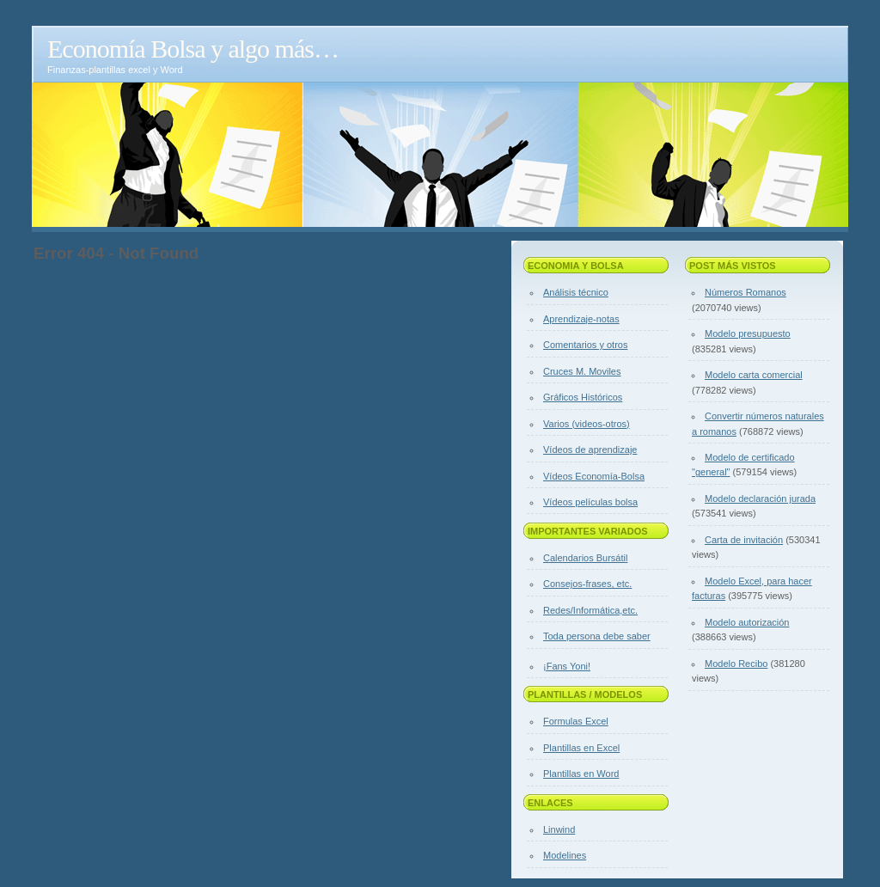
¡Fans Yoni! (566, 666)
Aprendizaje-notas (581, 319)
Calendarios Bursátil (585, 558)
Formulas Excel (575, 721)
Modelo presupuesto (748, 333)
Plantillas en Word (581, 773)
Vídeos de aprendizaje (590, 449)
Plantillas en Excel (581, 748)
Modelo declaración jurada (760, 498)
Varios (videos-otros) (586, 424)
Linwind (559, 829)
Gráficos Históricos (582, 397)
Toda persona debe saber (597, 636)
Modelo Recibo (736, 663)
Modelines (564, 855)
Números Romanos (745, 292)
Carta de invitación (744, 540)
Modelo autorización (747, 622)
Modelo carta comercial (754, 375)
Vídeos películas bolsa (590, 502)
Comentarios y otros (585, 345)
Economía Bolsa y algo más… (193, 48)
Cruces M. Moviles (581, 371)
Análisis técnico (575, 292)
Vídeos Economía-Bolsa (594, 476)
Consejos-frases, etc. (587, 583)
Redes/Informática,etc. (590, 610)
